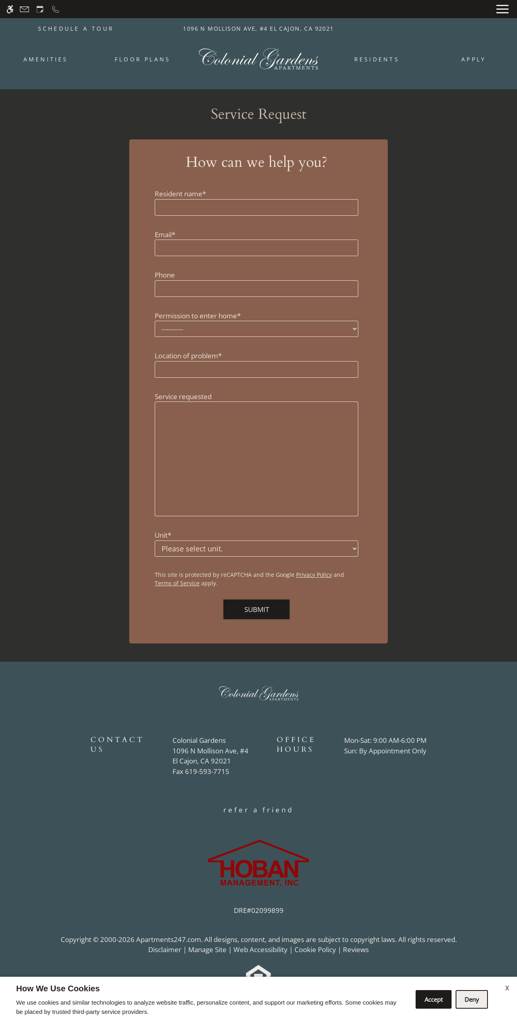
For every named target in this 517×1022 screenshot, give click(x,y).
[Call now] (55, 9)
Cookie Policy (315, 949)
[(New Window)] (210, 756)
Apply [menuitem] (473, 59)
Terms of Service (177, 583)
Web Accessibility (260, 949)
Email (165, 234)
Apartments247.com (168, 939)
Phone (165, 275)
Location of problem (188, 355)
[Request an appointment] (40, 9)
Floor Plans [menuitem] (143, 59)
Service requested (183, 396)
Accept (434, 999)
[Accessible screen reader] (10, 9)
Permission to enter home (198, 315)
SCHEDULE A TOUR (76, 28)
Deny (471, 999)
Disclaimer (164, 949)
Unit (163, 535)
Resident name (180, 193)
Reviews (356, 949)
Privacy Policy (314, 574)
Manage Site (207, 949)
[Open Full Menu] (502, 9)
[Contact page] (24, 9)
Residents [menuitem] (376, 59)
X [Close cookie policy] (507, 988)
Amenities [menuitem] (45, 59)
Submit (256, 609)
